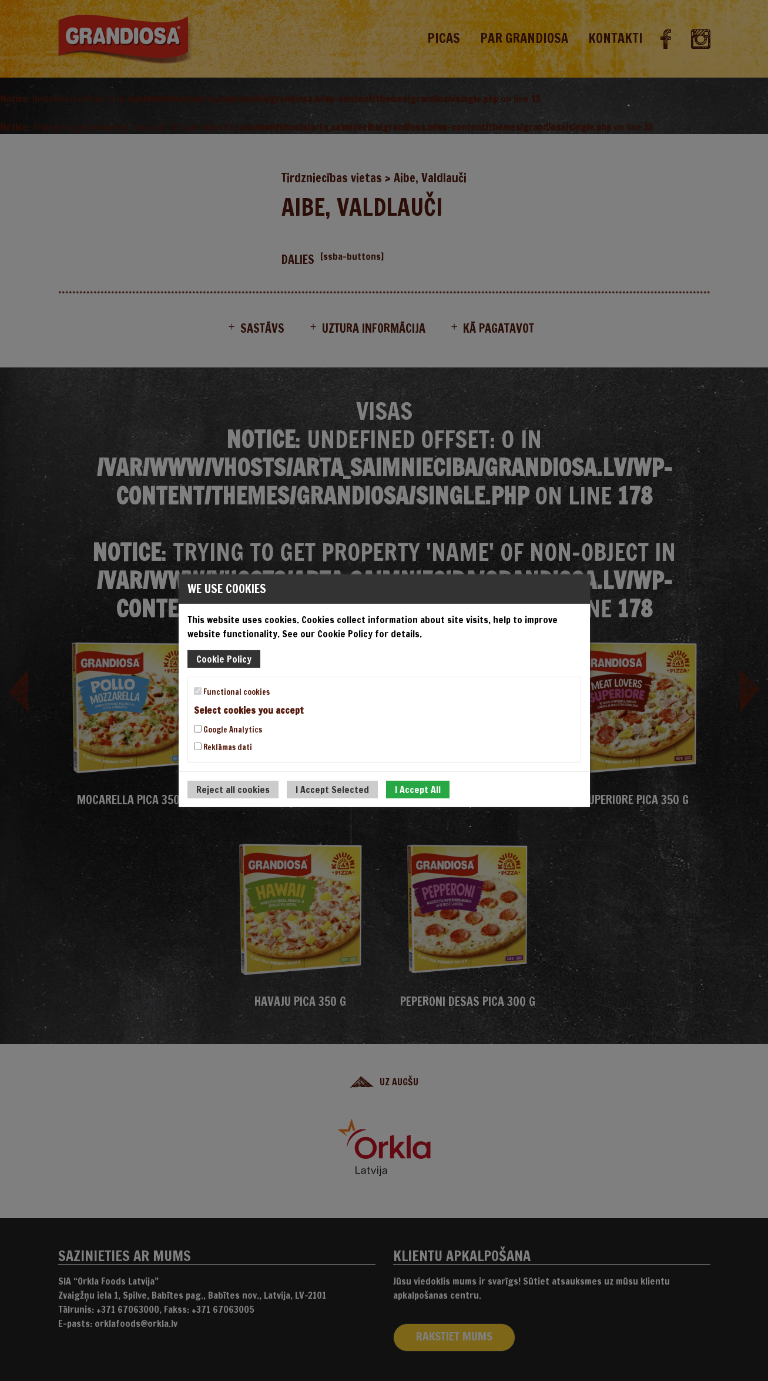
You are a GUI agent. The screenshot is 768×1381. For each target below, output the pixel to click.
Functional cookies (232, 691)
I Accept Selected (332, 789)
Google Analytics (228, 729)
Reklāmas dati (223, 747)
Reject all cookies (233, 789)
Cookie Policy (223, 658)
